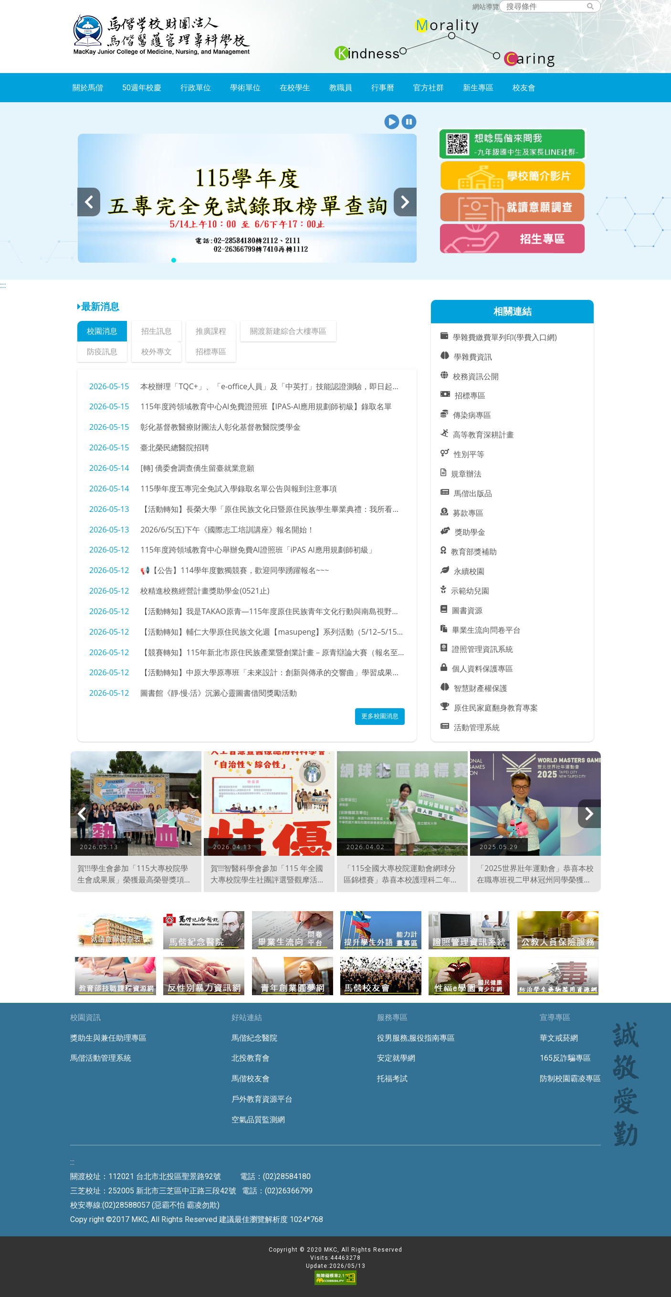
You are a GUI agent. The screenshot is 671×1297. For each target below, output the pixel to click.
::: (3, 285)
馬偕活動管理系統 (100, 1058)
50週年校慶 (141, 87)
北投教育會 (250, 1058)
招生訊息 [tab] (156, 331)
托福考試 (392, 1078)
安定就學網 (396, 1058)
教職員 (340, 87)
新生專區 (478, 87)
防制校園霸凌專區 (570, 1078)
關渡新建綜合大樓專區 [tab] (288, 331)
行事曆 (382, 87)
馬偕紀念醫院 (254, 1037)
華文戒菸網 (559, 1037)
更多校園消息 (379, 716)
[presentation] (88, 202)
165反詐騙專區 (565, 1058)
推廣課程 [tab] (211, 331)
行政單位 (195, 87)
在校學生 (295, 87)
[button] (391, 122)
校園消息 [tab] (102, 331)
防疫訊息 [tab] (102, 351)
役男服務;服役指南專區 (416, 1037)
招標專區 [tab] (211, 351)
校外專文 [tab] (156, 351)
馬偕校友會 (250, 1078)
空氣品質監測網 (258, 1119)
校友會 (524, 87)
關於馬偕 (88, 87)
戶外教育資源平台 (262, 1099)
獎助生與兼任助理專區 (108, 1037)
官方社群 (428, 87)
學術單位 (245, 87)
